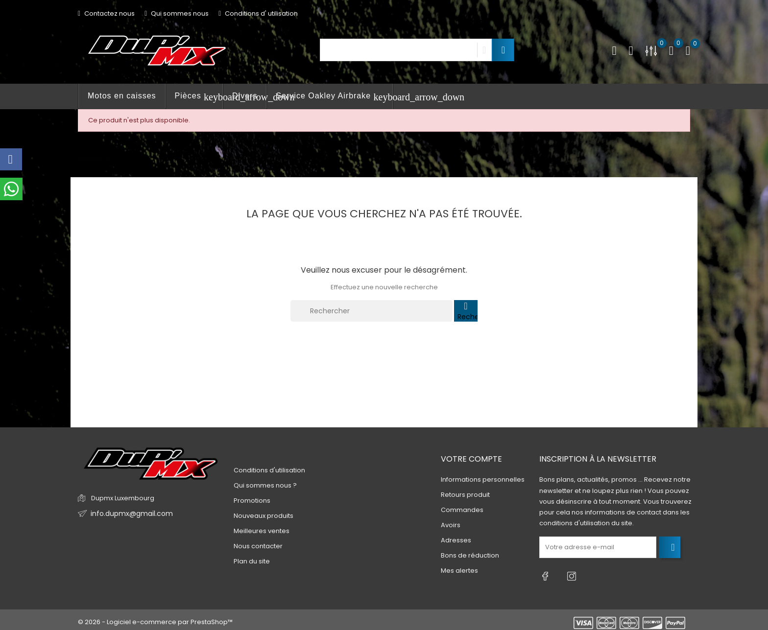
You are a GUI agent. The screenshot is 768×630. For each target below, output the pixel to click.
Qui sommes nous (176, 13)
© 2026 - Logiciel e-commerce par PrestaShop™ (155, 617)
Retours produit (465, 495)
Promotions (252, 500)
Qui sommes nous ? (265, 485)
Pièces (199, 97)
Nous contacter (258, 546)
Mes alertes (459, 571)
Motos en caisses (122, 96)
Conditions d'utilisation (269, 470)
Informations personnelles (483, 480)
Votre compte (471, 459)
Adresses (456, 540)
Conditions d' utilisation (258, 13)
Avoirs (450, 525)
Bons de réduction (470, 555)
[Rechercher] (371, 311)
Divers (244, 96)
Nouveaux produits (263, 515)
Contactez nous (106, 13)
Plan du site (252, 561)
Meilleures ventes (261, 531)
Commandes (462, 510)
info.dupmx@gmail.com (129, 513)
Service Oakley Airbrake (334, 97)
